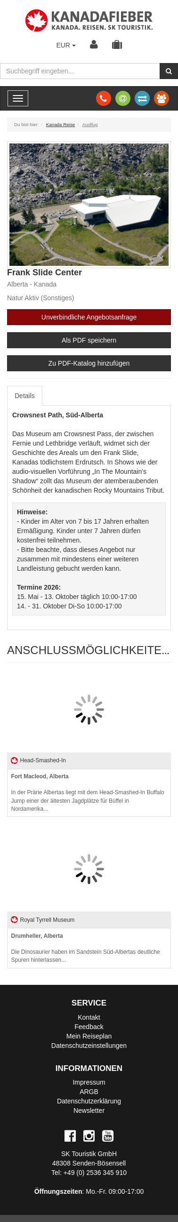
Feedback (88, 1026)
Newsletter (89, 1110)
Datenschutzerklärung (89, 1101)
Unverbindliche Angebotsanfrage (89, 317)
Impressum (89, 1082)
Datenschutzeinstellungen (89, 1045)
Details (25, 395)
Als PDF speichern (89, 340)
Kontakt (89, 1017)
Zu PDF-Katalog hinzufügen (89, 363)
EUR (65, 45)
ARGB (89, 1091)
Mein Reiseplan (89, 1036)
